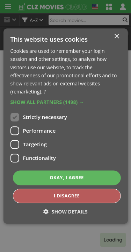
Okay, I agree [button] (67, 177)
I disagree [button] (67, 195)
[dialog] (65, 126)
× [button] (116, 36)
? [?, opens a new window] (45, 91)
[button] (65, 102)
